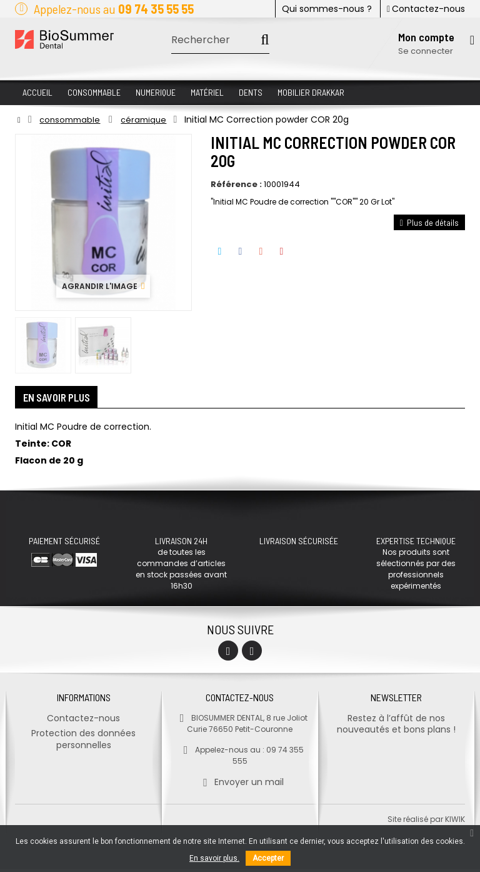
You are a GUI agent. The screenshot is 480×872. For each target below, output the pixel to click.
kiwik (455, 822)
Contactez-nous (426, 9)
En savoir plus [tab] (61, 399)
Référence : (236, 184)
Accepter (268, 858)
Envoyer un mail (240, 785)
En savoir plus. (214, 858)
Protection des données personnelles (83, 742)
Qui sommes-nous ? (327, 9)
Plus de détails (429, 222)
